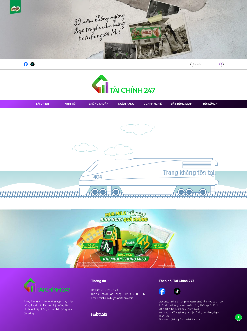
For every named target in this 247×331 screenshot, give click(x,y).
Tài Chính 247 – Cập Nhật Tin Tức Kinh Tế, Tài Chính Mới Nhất (26, 104)
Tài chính (42, 103)
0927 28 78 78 (109, 290)
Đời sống (209, 103)
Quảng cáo (99, 314)
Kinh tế (70, 103)
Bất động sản (181, 103)
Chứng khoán (98, 103)
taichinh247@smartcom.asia (116, 298)
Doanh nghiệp (154, 103)
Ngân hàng (126, 103)
